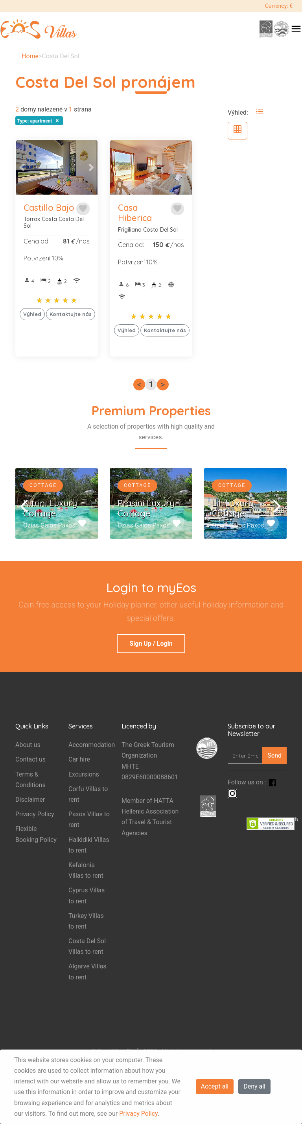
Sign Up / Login (151, 643)
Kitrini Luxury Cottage (50, 508)
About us (28, 745)
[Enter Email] (245, 755)
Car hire (79, 759)
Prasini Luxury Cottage (146, 508)
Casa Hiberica (135, 212)
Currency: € (279, 6)
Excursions (83, 774)
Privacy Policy (138, 1113)
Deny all (254, 1086)
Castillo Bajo (49, 207)
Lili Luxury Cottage (232, 508)
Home (30, 56)
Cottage (43, 485)
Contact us (30, 759)
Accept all (214, 1086)
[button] (22, 167)
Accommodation (91, 745)
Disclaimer (30, 799)
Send (274, 755)
